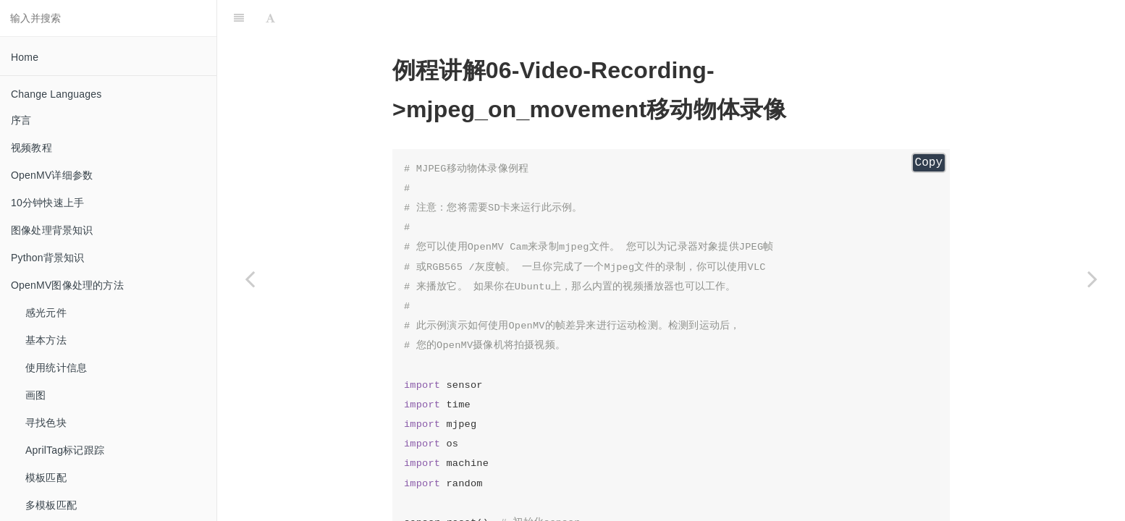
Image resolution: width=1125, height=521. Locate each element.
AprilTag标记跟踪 (64, 450)
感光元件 (46, 312)
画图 (35, 395)
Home (24, 57)
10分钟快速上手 (47, 202)
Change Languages (56, 94)
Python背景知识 (48, 257)
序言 (21, 120)
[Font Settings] (270, 18)
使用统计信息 (56, 367)
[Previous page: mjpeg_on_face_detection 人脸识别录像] (249, 278)
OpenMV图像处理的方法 (67, 285)
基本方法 (46, 340)
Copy (929, 162)
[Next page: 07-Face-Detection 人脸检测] (1092, 278)
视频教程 (31, 147)
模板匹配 (46, 477)
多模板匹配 (51, 505)
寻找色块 (46, 422)
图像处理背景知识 (52, 230)
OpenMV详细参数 (52, 175)
